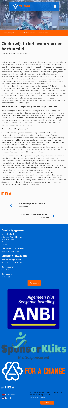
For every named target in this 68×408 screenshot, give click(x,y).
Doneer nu (34, 283)
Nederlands (8, 395)
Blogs (10, 33)
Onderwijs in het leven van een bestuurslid (31, 33)
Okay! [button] (47, 402)
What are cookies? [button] (37, 397)
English (6, 398)
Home (4, 33)
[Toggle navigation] (54, 6)
